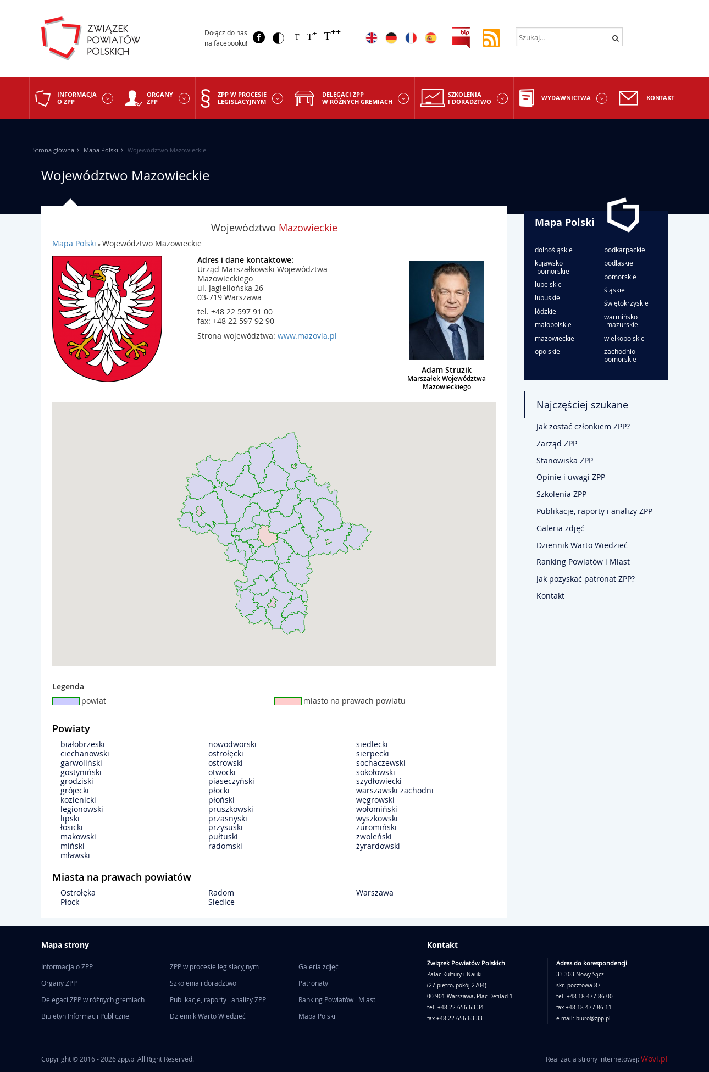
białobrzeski (82, 744)
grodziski (76, 781)
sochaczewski (381, 763)
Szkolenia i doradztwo (469, 97)
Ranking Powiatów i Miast (583, 561)
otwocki (222, 772)
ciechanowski (84, 753)
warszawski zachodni (395, 790)
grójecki (74, 790)
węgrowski (375, 799)
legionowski (81, 809)
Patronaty (313, 983)
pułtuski (223, 836)
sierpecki (372, 753)
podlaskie (618, 263)
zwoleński (374, 836)
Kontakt (660, 97)
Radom (221, 892)
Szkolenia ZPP (561, 494)
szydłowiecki (379, 781)
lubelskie (548, 284)
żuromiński (376, 827)
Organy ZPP (160, 97)
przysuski (225, 827)
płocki (219, 790)
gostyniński (81, 772)
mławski (75, 855)
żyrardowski (378, 846)
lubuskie (547, 297)
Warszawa (375, 892)
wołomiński (376, 809)
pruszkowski (230, 809)
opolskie (547, 351)
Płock (69, 902)
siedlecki (372, 744)
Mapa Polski (101, 150)
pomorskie (620, 276)
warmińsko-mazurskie (621, 321)
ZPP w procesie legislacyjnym (242, 97)
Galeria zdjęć (560, 528)
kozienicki (78, 799)
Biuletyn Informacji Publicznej (86, 1016)
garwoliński (81, 763)
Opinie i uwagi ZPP (570, 477)
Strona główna (53, 150)
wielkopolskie (624, 338)
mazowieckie (554, 338)
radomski (225, 846)
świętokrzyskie (626, 303)
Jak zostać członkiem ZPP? (583, 426)
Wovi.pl (654, 1058)
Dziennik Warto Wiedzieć (582, 545)
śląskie (614, 290)
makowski (78, 836)
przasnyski (227, 818)
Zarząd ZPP (556, 443)
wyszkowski (377, 818)
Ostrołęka (78, 892)
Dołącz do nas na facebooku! (225, 37)
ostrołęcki (225, 753)
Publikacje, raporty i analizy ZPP (594, 511)
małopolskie (553, 324)
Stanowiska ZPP (564, 460)
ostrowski (225, 763)
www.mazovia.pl (307, 335)
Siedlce (221, 902)
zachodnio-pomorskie (621, 355)
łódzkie (545, 311)
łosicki (71, 827)
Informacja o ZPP (77, 97)
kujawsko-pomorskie (552, 267)
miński (72, 846)
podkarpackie (624, 249)
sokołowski (375, 772)
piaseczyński (231, 781)
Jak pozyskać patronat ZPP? (585, 578)
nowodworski (232, 744)
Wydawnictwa (566, 97)
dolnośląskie (554, 249)
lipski (70, 818)
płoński (221, 799)
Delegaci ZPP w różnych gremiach (357, 97)
